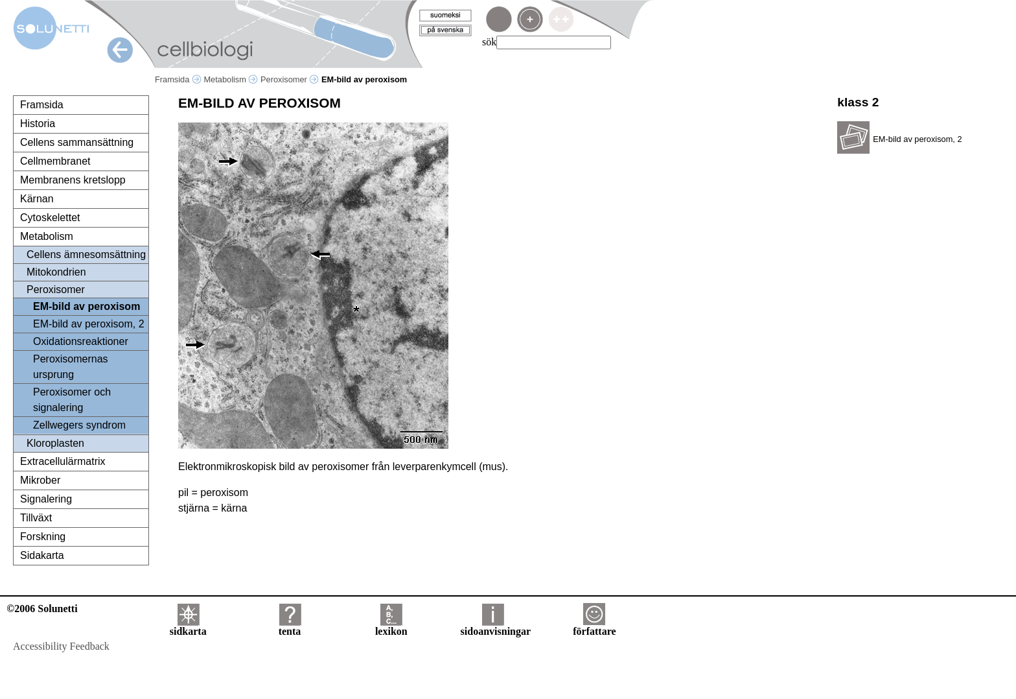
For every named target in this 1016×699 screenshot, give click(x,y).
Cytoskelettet (50, 217)
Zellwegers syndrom (79, 425)
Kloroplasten (55, 443)
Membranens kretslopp (73, 179)
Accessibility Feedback (61, 646)
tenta (290, 627)
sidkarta (188, 627)
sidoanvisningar (496, 627)
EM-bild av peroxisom (86, 306)
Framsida (178, 79)
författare (594, 627)
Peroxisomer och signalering (72, 399)
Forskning (42, 536)
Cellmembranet (55, 161)
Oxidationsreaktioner (80, 341)
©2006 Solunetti (41, 608)
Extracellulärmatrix (63, 461)
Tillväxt (36, 517)
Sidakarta (42, 555)
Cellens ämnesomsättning (86, 254)
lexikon (391, 627)
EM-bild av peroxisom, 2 (88, 323)
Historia (37, 123)
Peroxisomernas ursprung (70, 366)
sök (489, 41)
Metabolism (230, 79)
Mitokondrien (56, 272)
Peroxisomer (289, 79)
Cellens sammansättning (76, 142)
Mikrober (40, 480)
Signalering (46, 498)
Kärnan (37, 198)
